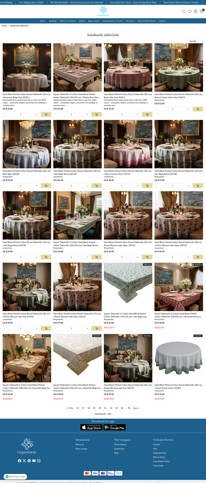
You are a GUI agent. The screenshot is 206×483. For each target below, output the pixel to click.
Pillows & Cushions (68, 21)
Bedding (53, 21)
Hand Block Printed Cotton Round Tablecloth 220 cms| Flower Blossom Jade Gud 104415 (128, 386)
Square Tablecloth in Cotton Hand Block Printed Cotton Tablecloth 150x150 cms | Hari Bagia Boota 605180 (75, 244)
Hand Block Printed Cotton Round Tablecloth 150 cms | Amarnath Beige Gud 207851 (26, 96)
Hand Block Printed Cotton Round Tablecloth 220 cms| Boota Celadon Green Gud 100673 (178, 96)
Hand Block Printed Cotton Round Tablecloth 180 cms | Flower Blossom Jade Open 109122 (178, 243)
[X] (24, 461)
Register (162, 21)
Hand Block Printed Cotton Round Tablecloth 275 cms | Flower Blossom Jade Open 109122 (77, 315)
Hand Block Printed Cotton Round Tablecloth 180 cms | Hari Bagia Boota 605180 (77, 172)
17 (83, 408)
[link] (184, 11)
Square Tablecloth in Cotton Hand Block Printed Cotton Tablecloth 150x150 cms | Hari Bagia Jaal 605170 (125, 315)
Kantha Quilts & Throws (113, 21)
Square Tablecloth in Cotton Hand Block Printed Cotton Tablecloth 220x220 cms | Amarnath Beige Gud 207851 (77, 386)
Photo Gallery (120, 444)
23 (116, 408)
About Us (80, 444)
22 (111, 408)
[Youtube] (34, 461)
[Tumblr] (42, 461)
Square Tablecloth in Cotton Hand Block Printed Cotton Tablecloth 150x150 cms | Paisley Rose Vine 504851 (75, 96)
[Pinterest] (29, 461)
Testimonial (119, 448)
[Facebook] (19, 461)
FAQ (155, 448)
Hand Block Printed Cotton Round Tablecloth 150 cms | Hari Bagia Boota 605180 (26, 243)
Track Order (158, 465)
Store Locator (81, 448)
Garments (131, 21)
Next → (136, 408)
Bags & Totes (94, 21)
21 (105, 408)
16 (77, 408)
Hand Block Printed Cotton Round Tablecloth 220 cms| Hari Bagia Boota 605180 (178, 172)
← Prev (70, 408)
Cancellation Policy (161, 461)
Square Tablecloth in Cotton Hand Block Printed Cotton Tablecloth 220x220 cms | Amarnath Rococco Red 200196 (177, 315)
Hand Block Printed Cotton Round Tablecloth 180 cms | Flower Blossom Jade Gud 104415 (26, 315)
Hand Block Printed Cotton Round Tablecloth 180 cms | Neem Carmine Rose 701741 (127, 172)
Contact (156, 444)
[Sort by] (194, 41)
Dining (82, 21)
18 (88, 408)
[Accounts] (195, 11)
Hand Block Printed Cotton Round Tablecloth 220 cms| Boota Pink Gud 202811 (128, 96)
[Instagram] (39, 461)
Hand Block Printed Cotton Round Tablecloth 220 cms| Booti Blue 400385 (27, 172)
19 (94, 408)
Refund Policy (159, 457)
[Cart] (46, 114)
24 (122, 408)
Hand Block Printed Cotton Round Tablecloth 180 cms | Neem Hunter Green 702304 (178, 386)
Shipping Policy (160, 453)
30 (129, 408)
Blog (116, 453)
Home (42, 21)
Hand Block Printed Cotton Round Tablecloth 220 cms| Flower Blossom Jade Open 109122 (128, 243)
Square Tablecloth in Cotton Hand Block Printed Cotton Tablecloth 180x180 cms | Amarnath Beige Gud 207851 (27, 386)
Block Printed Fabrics (147, 21)
